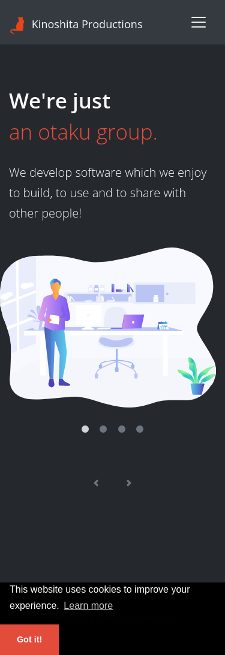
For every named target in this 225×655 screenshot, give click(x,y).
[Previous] (96, 484)
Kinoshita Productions (76, 25)
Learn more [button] (88, 605)
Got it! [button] (29, 639)
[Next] (129, 484)
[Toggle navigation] (198, 22)
